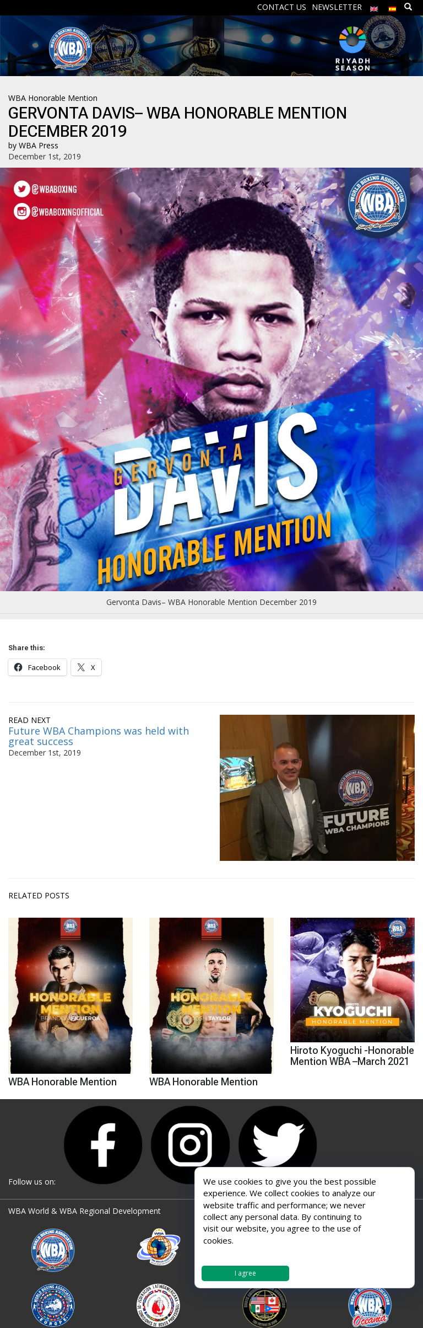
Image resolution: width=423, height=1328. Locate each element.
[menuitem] (374, 6)
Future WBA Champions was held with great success (98, 736)
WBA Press (38, 145)
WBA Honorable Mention (52, 98)
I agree (245, 1273)
